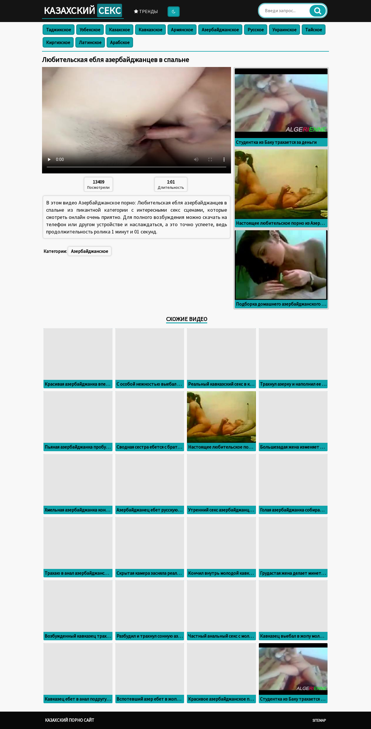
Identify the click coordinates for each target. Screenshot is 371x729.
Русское (256, 29)
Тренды (146, 11)
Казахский (83, 10)
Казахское (119, 29)
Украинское (284, 29)
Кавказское (150, 29)
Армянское (182, 29)
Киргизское (58, 42)
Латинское (90, 42)
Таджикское (58, 29)
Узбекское (90, 29)
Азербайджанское (220, 29)
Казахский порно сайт (69, 720)
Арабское (120, 42)
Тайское (313, 29)
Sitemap (319, 720)
